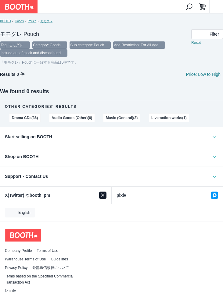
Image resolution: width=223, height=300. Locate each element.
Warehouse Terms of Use (25, 259)
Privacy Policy (16, 268)
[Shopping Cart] (202, 6)
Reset (196, 43)
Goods (19, 21)
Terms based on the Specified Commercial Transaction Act (39, 279)
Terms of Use (47, 250)
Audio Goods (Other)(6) (72, 118)
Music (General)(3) (122, 118)
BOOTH (5, 21)
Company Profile (18, 250)
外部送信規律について (50, 268)
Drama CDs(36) (25, 118)
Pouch (32, 21)
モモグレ (46, 21)
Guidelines (59, 259)
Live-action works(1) (169, 118)
